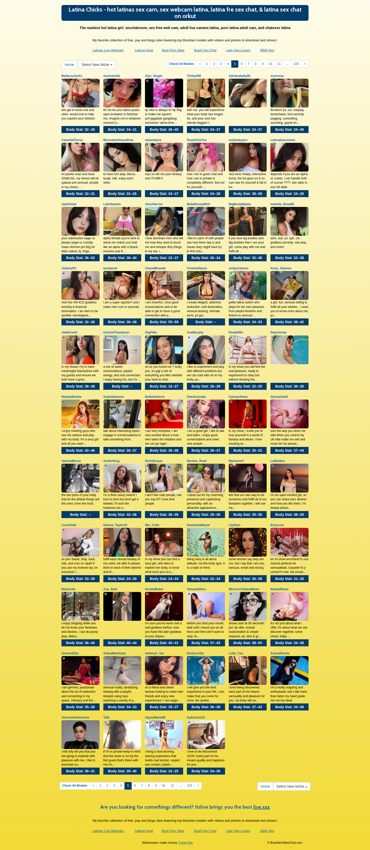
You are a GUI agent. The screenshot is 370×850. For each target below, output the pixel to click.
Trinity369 (194, 76)
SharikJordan (196, 397)
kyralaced (110, 268)
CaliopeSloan (238, 397)
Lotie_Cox (236, 653)
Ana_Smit (110, 589)
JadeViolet (69, 204)
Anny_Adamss (280, 268)
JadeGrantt (69, 332)
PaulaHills (236, 332)
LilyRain (235, 525)
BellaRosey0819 (198, 204)
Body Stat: (80, 130)
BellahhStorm (155, 397)
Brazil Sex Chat (205, 50)
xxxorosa (277, 76)
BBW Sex (267, 50)
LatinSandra (112, 204)
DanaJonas (278, 332)
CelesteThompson (116, 332)
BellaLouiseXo (71, 76)
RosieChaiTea (196, 140)
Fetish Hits (186, 842)
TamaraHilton (196, 589)
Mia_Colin (152, 525)
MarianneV (236, 461)
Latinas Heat (144, 50)
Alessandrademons (75, 717)
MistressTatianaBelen (244, 589)
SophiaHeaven (113, 397)
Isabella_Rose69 (282, 204)
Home (69, 65)
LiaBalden (277, 461)
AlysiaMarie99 (155, 717)
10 (270, 64)
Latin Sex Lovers (238, 50)
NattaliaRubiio (71, 397)
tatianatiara (153, 140)
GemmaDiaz (70, 653)
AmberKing (111, 461)
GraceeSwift (279, 397)
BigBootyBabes (240, 204)
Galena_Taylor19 (115, 525)
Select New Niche (97, 65)
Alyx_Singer (153, 76)
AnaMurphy (195, 332)
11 (279, 64)
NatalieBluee (279, 589)
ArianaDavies (279, 653)
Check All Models (181, 64)
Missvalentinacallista (118, 140)
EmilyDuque (153, 461)
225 (296, 64)
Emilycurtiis (195, 653)
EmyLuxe (277, 525)
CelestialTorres (72, 140)
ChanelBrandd (155, 268)
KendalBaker (154, 589)
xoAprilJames (239, 268)
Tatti (106, 717)
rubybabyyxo (238, 140)
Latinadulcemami (282, 140)
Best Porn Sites (173, 50)
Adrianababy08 (239, 76)
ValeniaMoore (71, 461)
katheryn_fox (154, 653)
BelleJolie (68, 589)
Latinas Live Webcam (108, 50)
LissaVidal (68, 525)
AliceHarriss (154, 204)
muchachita (111, 76)
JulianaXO (68, 268)
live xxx (261, 807)
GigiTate (151, 332)
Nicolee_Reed (197, 461)
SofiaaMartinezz (114, 653)
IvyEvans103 (196, 717)
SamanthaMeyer (198, 525)
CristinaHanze (197, 268)
